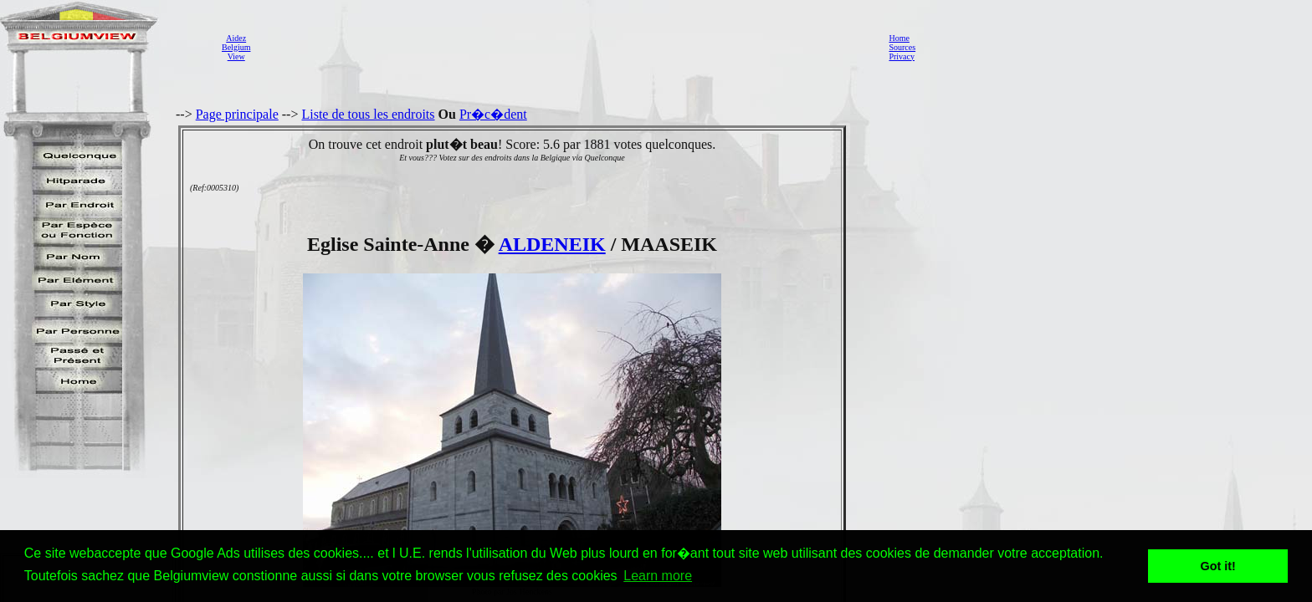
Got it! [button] (1218, 566)
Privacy (902, 56)
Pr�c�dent (493, 114)
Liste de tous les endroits (367, 114)
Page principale (237, 114)
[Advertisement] (564, 46)
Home (899, 38)
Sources (902, 47)
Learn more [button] (657, 576)
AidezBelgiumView (236, 47)
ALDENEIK (552, 244)
